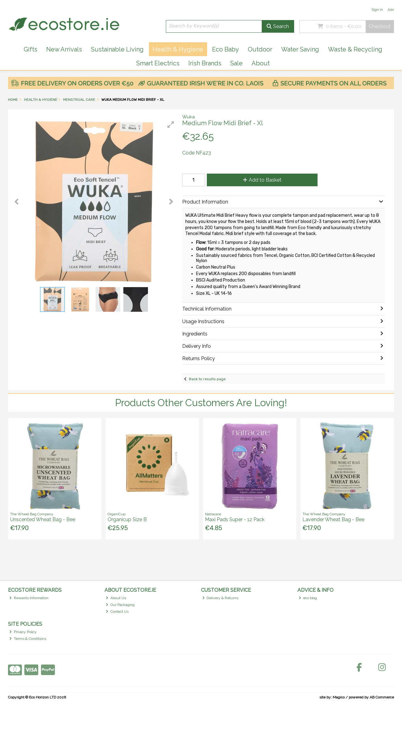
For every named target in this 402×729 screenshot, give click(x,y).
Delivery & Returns (220, 598)
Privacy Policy (23, 632)
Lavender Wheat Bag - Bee (333, 519)
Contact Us (117, 611)
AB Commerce (382, 697)
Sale (236, 63)
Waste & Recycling (355, 49)
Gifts (30, 49)
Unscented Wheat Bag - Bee (42, 519)
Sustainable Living (117, 49)
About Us (116, 598)
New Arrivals (64, 49)
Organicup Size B (127, 519)
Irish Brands (204, 63)
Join (390, 9)
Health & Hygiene (178, 49)
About (261, 63)
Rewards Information (28, 598)
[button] (171, 125)
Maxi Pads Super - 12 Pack (235, 519)
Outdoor (260, 49)
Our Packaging (120, 605)
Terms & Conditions (27, 638)
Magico (339, 697)
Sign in (377, 9)
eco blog (308, 598)
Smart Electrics (157, 63)
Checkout (380, 26)
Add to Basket (262, 180)
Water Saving (300, 49)
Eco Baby (225, 49)
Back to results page (207, 379)
